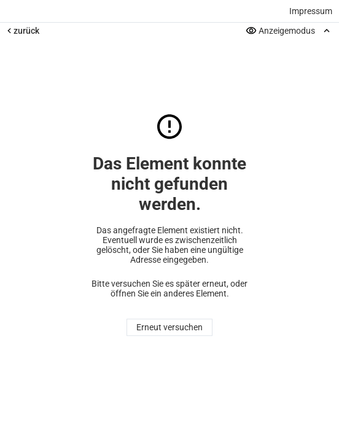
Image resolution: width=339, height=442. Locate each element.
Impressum (310, 11)
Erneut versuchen (169, 328)
